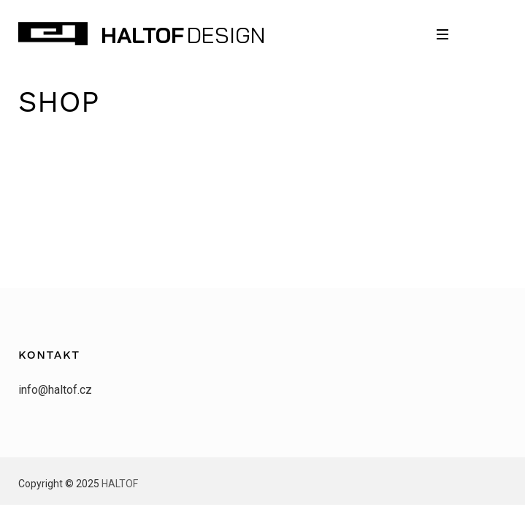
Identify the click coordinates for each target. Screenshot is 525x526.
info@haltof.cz (55, 390)
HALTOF (142, 35)
